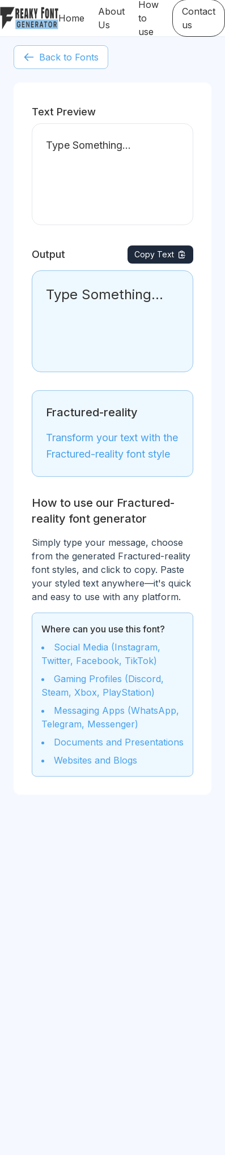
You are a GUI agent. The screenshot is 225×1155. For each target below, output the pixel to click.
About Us (111, 18)
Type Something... (112, 174)
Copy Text (160, 254)
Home (71, 18)
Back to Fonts (61, 57)
